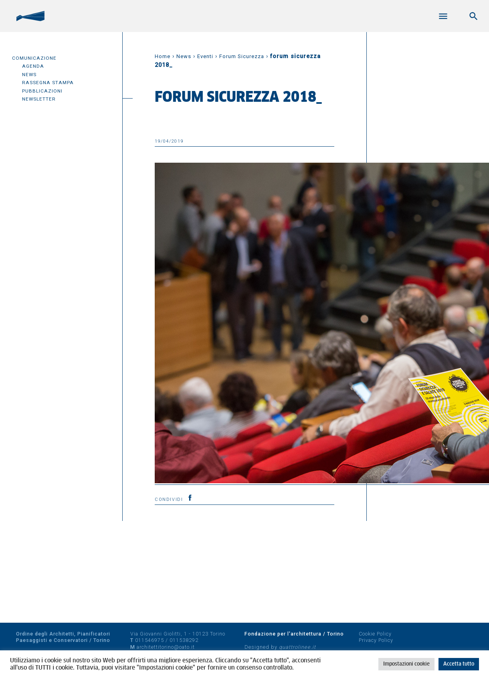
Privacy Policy (376, 640)
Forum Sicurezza (241, 56)
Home (162, 56)
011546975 (149, 640)
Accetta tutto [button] (458, 664)
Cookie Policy (375, 634)
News (29, 74)
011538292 (184, 640)
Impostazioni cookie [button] (406, 664)
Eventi (205, 56)
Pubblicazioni (42, 91)
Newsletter (39, 99)
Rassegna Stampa (48, 82)
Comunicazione (34, 58)
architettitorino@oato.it (166, 647)
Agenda (33, 66)
